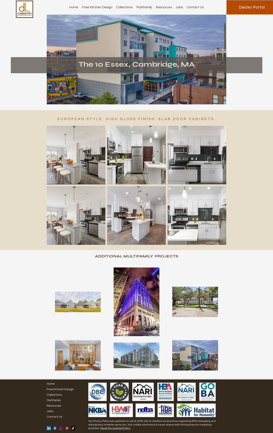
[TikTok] (73, 428)
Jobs (50, 411)
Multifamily (54, 400)
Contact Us (54, 416)
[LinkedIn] (49, 428)
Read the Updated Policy (115, 428)
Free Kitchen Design (60, 389)
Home (51, 383)
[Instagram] (61, 428)
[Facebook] (55, 428)
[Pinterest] (67, 428)
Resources (54, 405)
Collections (54, 394)
